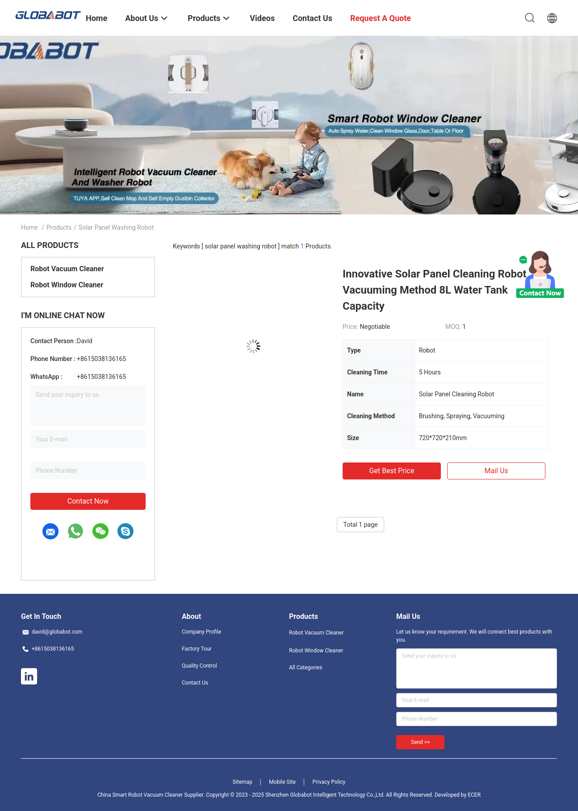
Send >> (420, 742)
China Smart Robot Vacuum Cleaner (140, 795)
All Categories (305, 667)
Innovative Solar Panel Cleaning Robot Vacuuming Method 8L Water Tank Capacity (435, 290)
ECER (474, 795)
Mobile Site (282, 782)
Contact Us (195, 683)
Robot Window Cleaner (66, 285)
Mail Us (496, 470)
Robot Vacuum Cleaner (67, 269)
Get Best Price (392, 470)
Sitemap (242, 782)
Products (58, 227)
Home (29, 227)
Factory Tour (197, 649)
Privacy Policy (328, 782)
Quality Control (199, 666)
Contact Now (88, 501)
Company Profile (201, 632)
